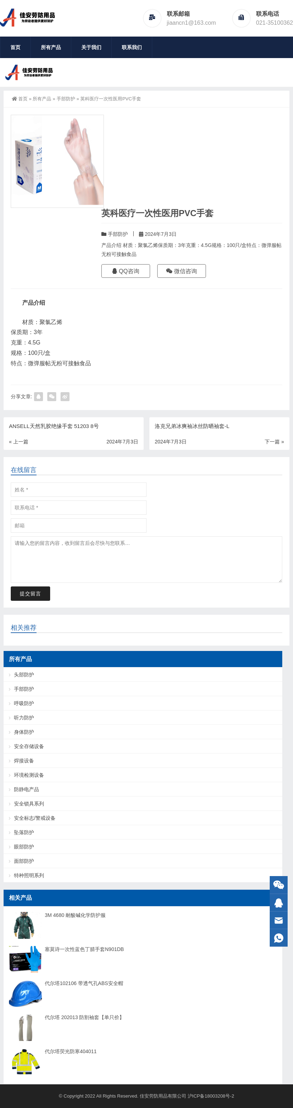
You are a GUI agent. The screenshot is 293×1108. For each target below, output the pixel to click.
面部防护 (24, 861)
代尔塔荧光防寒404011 (71, 1051)
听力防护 (24, 718)
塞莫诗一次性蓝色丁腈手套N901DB (84, 949)
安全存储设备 (29, 746)
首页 (15, 47)
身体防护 (24, 732)
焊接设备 (24, 761)
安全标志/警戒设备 (35, 818)
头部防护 (24, 674)
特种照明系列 (29, 875)
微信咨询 (181, 271)
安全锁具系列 (29, 804)
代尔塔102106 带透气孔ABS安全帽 (84, 983)
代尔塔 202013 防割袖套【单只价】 (85, 1017)
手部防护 (66, 98)
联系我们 (132, 47)
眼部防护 (24, 847)
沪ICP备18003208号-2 (211, 1096)
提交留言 (30, 593)
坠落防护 (24, 832)
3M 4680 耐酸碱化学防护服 (75, 915)
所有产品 (51, 47)
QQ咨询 (125, 271)
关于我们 (91, 47)
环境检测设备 (29, 775)
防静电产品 (26, 789)
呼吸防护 (24, 703)
